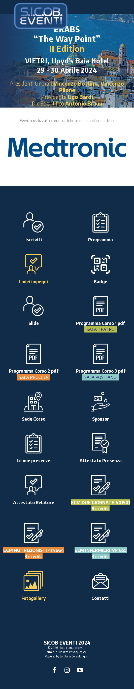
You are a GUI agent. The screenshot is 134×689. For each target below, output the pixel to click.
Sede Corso (33, 419)
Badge (100, 281)
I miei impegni (33, 281)
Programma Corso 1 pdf (100, 326)
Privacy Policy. (78, 652)
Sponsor (100, 419)
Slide (33, 323)
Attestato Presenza (101, 460)
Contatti (100, 598)
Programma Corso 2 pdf (33, 374)
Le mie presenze (33, 460)
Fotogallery (33, 598)
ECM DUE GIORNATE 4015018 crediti (100, 505)
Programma (100, 239)
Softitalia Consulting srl (74, 656)
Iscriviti (33, 239)
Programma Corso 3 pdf (100, 374)
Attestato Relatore (33, 502)
